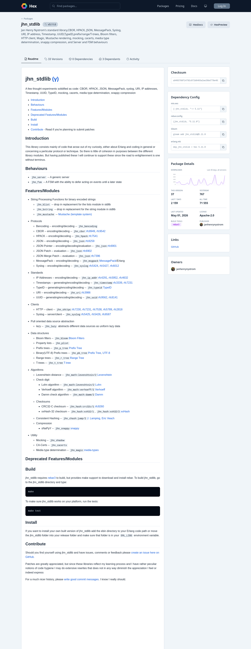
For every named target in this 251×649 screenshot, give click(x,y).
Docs (194, 6)
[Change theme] (205, 6)
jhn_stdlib (30, 24)
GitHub (175, 246)
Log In (222, 6)
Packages (163, 6)
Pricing (180, 6)
